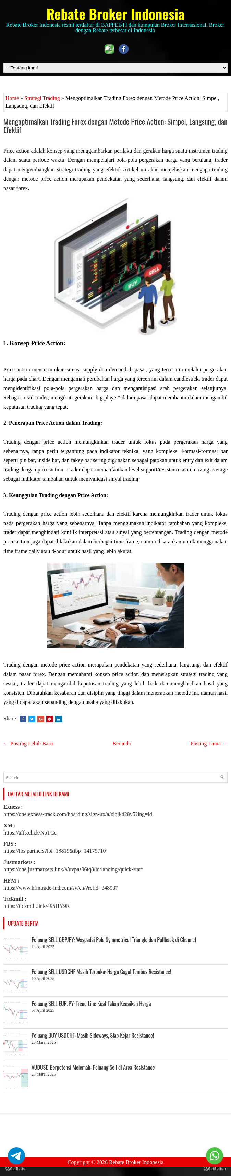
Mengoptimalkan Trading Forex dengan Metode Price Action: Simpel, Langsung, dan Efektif (115, 125)
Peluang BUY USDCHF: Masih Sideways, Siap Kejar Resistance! (93, 1035)
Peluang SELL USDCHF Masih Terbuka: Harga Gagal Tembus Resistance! (101, 972)
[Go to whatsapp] (214, 1155)
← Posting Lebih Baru (28, 743)
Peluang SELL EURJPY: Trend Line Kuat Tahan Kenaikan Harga (91, 1003)
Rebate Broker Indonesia (116, 13)
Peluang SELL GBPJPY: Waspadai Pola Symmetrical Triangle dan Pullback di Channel (114, 940)
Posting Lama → (209, 743)
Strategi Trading (42, 98)
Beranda (121, 743)
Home (12, 98)
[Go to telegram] (16, 1155)
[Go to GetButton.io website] (16, 1169)
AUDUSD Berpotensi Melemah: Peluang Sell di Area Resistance (93, 1067)
